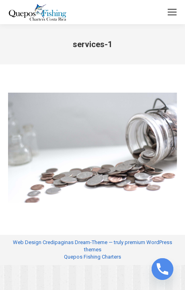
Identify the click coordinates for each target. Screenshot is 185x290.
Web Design (27, 242)
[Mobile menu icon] (172, 12)
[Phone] (162, 269)
